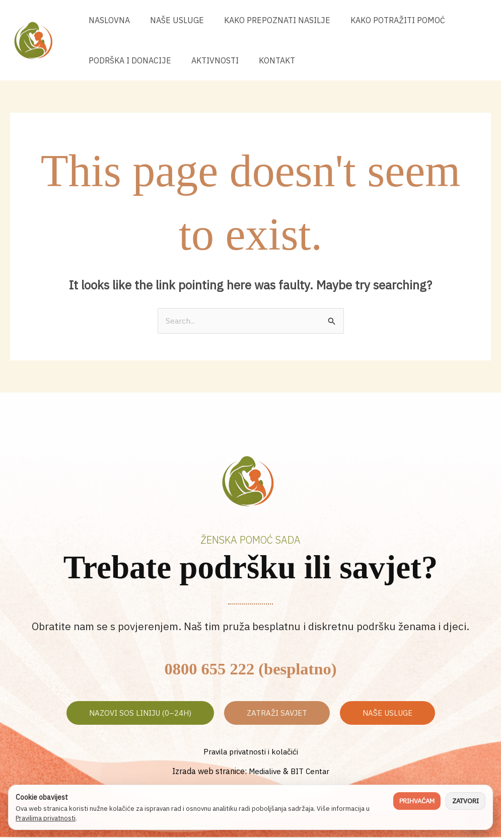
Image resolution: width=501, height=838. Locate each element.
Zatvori (465, 801)
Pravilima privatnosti (46, 818)
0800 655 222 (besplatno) (250, 667)
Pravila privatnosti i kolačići (250, 752)
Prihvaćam (417, 801)
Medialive (264, 772)
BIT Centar (311, 772)
